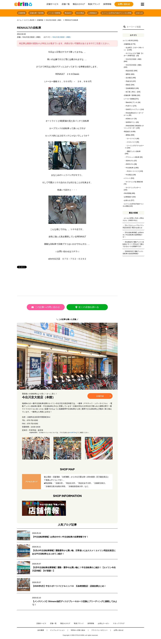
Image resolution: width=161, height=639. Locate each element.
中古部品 (129, 175)
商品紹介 (68, 13)
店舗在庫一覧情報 (37, 13)
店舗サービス (52, 4)
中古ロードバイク (133, 171)
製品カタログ (79, 4)
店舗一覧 (66, 4)
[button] (124, 27)
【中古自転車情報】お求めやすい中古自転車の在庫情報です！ (60, 537)
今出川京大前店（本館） (54, 20)
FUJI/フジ (129, 106)
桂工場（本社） (131, 92)
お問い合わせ (124, 4)
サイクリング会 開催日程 (134, 182)
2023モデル (130, 164)
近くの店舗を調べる (90, 307)
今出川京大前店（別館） (134, 65)
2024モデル (130, 161)
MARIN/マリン (131, 122)
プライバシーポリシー (99, 630)
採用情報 (107, 4)
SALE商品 (80, 13)
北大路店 (129, 78)
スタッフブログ (119, 623)
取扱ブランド (94, 4)
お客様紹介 (92, 13)
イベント (127, 178)
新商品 (128, 135)
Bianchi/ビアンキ (131, 102)
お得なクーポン (103, 623)
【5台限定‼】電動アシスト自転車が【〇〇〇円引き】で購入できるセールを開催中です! (133, 244)
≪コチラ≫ (72, 432)
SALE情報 (127, 193)
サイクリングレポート (133, 187)
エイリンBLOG (29, 20)
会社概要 (40, 630)
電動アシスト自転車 (133, 151)
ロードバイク (131, 138)
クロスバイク (131, 142)
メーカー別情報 (54, 13)
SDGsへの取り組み (78, 630)
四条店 (128, 85)
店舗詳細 (103, 396)
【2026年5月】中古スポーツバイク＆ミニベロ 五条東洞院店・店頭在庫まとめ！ (69, 586)
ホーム (19, 20)
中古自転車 (129, 168)
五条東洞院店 (130, 88)
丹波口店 (129, 81)
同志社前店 (129, 71)
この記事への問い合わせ (44, 307)
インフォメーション (57, 630)
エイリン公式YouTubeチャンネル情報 (116, 13)
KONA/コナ (129, 119)
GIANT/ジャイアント (133, 109)
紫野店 (128, 74)
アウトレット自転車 (132, 157)
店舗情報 (21, 13)
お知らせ (139, 13)
